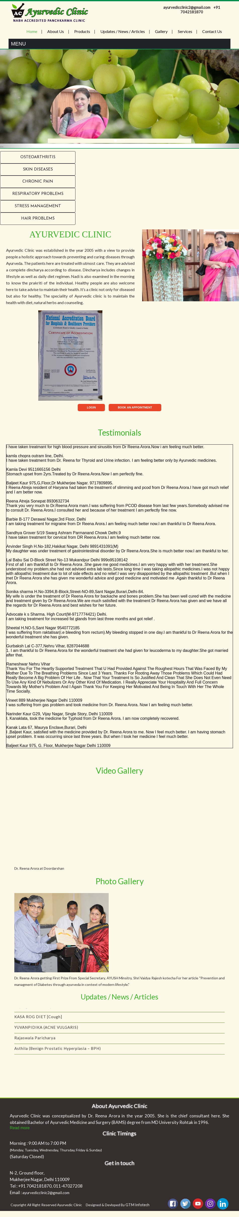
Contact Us (212, 31)
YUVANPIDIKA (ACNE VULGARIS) (46, 1038)
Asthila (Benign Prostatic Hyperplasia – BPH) (57, 1060)
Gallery (161, 31)
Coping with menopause (37, 1017)
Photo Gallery (120, 881)
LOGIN (91, 407)
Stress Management (38, 206)
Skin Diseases (38, 169)
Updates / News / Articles (122, 31)
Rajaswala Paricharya (35, 1049)
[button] (18, 98)
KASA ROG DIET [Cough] (38, 1028)
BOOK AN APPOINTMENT (135, 407)
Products (82, 31)
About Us (55, 31)
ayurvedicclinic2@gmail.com (45, 1192)
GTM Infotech (137, 1204)
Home (31, 31)
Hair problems (38, 219)
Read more (20, 1128)
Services (185, 31)
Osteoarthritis (37, 157)
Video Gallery (119, 770)
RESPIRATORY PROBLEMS (37, 194)
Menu (18, 44)
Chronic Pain (37, 182)
